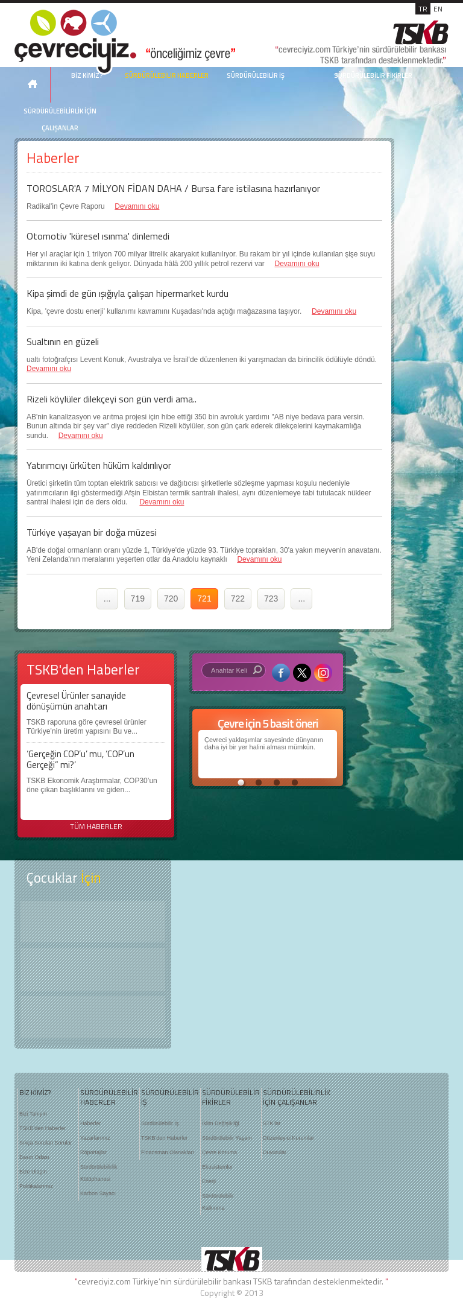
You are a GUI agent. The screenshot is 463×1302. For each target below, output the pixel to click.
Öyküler (92, 969)
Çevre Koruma (219, 1152)
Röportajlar (93, 1152)
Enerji (209, 1181)
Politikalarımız (36, 1186)
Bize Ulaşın (33, 1172)
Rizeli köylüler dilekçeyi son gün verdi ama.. (112, 399)
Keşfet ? (92, 921)
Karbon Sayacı (98, 1193)
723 (271, 598)
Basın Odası (34, 1157)
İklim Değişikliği (220, 1123)
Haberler (90, 1123)
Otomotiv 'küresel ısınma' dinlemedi (98, 236)
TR (422, 8)
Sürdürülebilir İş (160, 1123)
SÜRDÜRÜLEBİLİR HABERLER (167, 75)
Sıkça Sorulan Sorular (45, 1143)
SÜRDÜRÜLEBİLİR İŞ (256, 75)
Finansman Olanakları (167, 1152)
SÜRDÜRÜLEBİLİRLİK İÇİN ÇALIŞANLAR (60, 119)
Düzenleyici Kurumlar (288, 1138)
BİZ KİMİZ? (35, 1092)
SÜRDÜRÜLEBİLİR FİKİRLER (373, 75)
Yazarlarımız (95, 1138)
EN (438, 8)
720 (171, 598)
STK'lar (271, 1123)
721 (204, 598)
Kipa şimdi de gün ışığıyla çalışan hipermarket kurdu (127, 293)
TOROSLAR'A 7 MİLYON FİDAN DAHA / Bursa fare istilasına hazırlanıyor (173, 188)
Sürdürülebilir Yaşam (227, 1138)
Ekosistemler (217, 1167)
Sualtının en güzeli (63, 341)
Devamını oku (137, 206)
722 (238, 598)
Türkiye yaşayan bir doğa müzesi (92, 532)
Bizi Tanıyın (33, 1114)
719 (138, 598)
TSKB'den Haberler (42, 1128)
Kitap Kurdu (92, 1017)
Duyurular (274, 1152)
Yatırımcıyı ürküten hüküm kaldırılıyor (99, 465)
